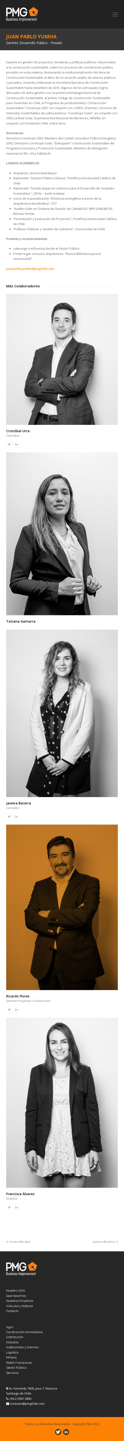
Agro (9, 1327)
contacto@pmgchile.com (27, 1403)
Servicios (12, 1373)
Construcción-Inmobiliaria (24, 1332)
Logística (12, 1352)
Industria (12, 1342)
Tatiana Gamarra (21, 621)
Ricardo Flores (17, 996)
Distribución (14, 1337)
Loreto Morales (18, 1241)
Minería (11, 1357)
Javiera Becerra (18, 803)
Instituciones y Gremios (22, 1347)
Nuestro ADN (15, 1290)
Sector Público (16, 1367)
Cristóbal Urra (18, 431)
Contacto (12, 1311)
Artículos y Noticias (19, 1306)
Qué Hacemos (16, 1296)
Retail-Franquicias (19, 1362)
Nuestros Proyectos (19, 1301)
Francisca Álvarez (20, 1194)
